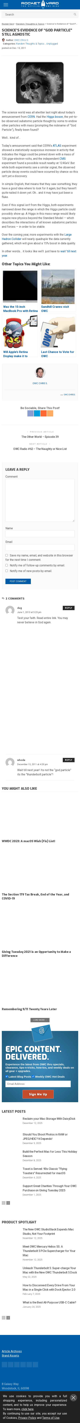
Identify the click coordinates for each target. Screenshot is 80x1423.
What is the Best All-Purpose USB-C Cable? (49, 1302)
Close (73, 1397)
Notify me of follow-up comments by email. (37, 565)
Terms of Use (51, 1418)
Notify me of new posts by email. (31, 571)
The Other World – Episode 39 (40, 437)
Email (8, 542)
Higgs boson (55, 116)
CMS (63, 158)
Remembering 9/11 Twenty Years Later (29, 1009)
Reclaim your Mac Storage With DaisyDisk (49, 1118)
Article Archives (12, 1351)
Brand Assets (10, 1355)
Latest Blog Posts (18, 1076)
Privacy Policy (27, 1418)
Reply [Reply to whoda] (68, 760)
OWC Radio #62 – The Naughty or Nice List (40, 449)
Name (9, 528)
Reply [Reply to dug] (68, 608)
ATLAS (57, 145)
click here (27, 1409)
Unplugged (52, 43)
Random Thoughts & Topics (30, 43)
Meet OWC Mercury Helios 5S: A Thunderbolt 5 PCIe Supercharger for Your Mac (49, 1251)
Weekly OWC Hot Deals (48, 1076)
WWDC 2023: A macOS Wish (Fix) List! (28, 841)
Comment (11, 476)
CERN (31, 116)
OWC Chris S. (21, 40)
